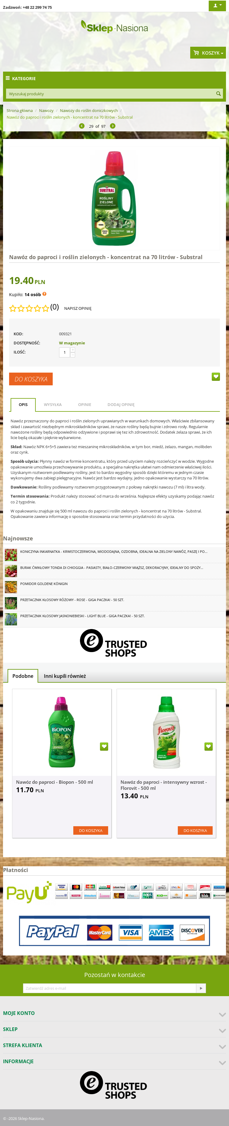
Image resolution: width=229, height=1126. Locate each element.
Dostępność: (27, 343)
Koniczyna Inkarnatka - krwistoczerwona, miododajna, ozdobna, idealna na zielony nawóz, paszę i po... (113, 551)
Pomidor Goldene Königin (44, 583)
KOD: (18, 333)
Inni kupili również (65, 676)
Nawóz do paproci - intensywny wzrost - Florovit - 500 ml (164, 785)
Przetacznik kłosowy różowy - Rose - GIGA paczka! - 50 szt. (72, 599)
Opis (23, 404)
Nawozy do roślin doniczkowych (89, 110)
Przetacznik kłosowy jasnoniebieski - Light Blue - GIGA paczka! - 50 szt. (82, 616)
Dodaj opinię (121, 404)
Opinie (84, 404)
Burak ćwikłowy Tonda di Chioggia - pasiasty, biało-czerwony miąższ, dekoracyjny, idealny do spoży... (111, 567)
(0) (54, 307)
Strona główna (20, 110)
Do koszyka (31, 379)
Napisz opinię (77, 308)
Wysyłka (53, 404)
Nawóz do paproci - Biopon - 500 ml (54, 782)
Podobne (22, 676)
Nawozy (46, 110)
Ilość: (20, 352)
